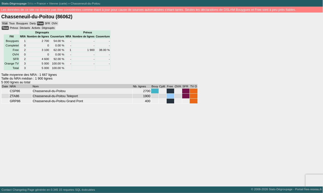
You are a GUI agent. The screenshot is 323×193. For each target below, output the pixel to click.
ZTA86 (14, 96)
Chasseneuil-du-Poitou (85, 3)
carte (63, 3)
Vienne (53, 3)
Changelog (20, 189)
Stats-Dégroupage (14, 3)
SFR (47, 23)
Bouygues (22, 23)
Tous (12, 23)
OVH (54, 23)
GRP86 (15, 101)
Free (40, 23)
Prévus (14, 28)
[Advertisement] (150, 144)
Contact (7, 189)
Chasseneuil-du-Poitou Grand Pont (58, 101)
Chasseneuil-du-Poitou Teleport (55, 96)
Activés (36, 28)
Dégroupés (48, 28)
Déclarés (25, 28)
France (41, 3)
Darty (33, 23)
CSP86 (15, 91)
